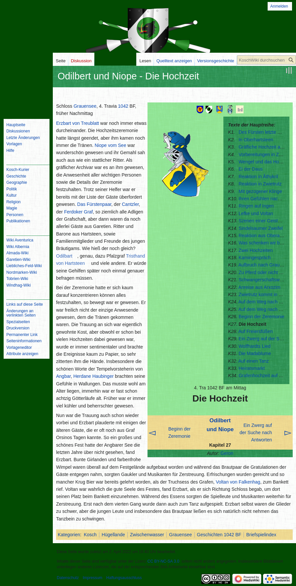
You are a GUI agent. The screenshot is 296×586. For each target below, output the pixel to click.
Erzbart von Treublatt (77, 123)
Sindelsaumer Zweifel (261, 228)
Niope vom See (110, 145)
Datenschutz (68, 577)
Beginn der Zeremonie (261, 316)
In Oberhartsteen (256, 139)
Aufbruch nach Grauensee (265, 264)
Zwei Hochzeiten (256, 250)
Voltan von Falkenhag (238, 482)
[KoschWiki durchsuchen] (266, 60)
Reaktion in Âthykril (258, 176)
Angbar (63, 376)
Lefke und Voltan (256, 213)
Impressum (92, 577)
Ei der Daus (251, 169)
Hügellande (113, 534)
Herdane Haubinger (93, 376)
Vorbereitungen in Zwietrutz (267, 154)
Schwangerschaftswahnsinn (267, 279)
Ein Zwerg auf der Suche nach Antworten (256, 433)
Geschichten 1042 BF (219, 534)
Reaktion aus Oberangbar (265, 235)
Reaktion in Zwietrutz (260, 183)
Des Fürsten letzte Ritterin (265, 132)
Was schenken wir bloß (262, 242)
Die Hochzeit (252, 324)
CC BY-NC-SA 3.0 (163, 561)
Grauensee (85, 106)
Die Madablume (255, 353)
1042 (123, 106)
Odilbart (64, 256)
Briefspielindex (261, 534)
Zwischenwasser (147, 534)
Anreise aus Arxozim (259, 287)
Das (81, 204)
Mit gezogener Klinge (260, 191)
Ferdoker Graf (78, 211)
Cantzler (130, 204)
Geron (226, 453)
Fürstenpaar (99, 204)
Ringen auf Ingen (256, 206)
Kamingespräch (255, 257)
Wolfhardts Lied (255, 346)
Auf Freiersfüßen (255, 331)
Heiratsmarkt (252, 368)
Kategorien (69, 534)
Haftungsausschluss (124, 577)
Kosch (90, 534)
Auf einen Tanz (253, 361)
